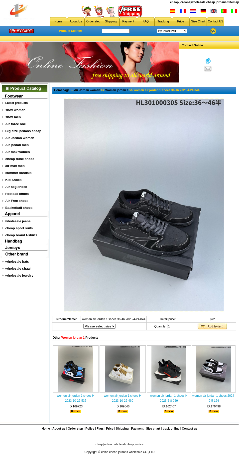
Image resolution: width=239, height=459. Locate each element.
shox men (13, 117)
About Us (76, 21)
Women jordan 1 (116, 90)
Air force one (15, 124)
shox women (15, 110)
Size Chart (198, 21)
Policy (89, 428)
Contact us (189, 428)
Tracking (163, 21)
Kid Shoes (13, 180)
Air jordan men (17, 145)
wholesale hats (17, 261)
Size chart (153, 428)
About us (58, 428)
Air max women (17, 152)
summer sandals (18, 173)
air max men (15, 166)
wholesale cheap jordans (209, 2)
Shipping (111, 21)
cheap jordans (180, 2)
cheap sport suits (19, 228)
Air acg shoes (16, 187)
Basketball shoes (18, 208)
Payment (128, 21)
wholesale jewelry (19, 275)
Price (180, 21)
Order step (93, 21)
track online (171, 428)
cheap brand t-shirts (21, 235)
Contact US (215, 21)
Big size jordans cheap (23, 131)
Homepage (61, 90)
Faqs (100, 428)
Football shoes (17, 194)
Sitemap (233, 2)
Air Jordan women (19, 138)
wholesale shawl (18, 268)
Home (58, 21)
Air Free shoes (16, 201)
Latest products (16, 103)
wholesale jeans (18, 221)
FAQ (146, 21)
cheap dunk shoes (19, 159)
